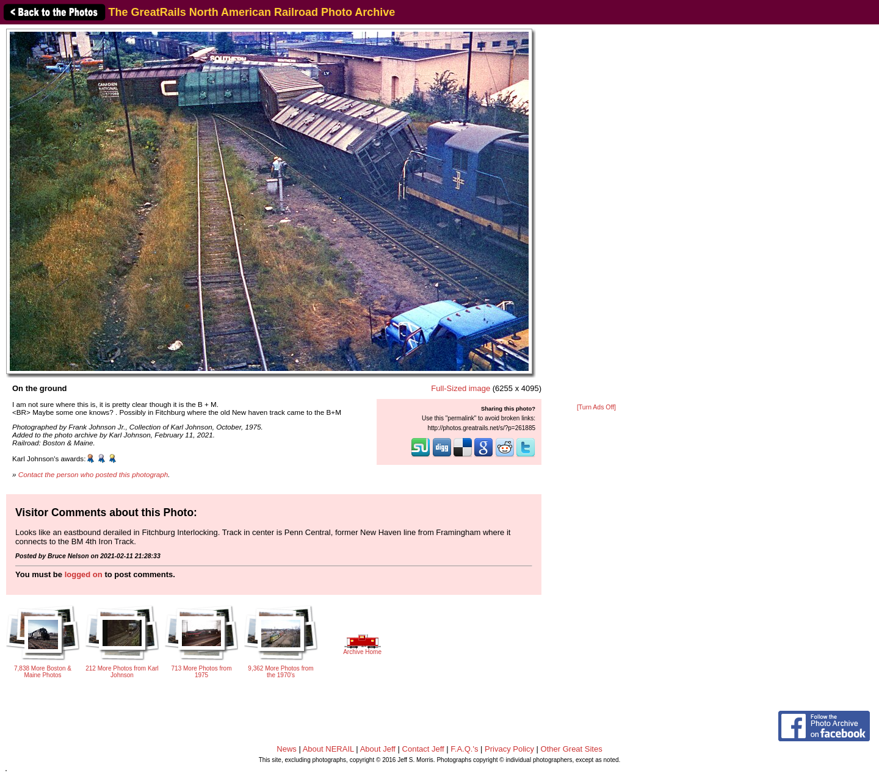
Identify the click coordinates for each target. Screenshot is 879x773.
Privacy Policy (509, 748)
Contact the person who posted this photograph (93, 474)
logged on (84, 574)
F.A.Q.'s (464, 748)
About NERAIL (328, 748)
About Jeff (378, 748)
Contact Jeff (423, 748)
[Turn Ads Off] (596, 407)
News (287, 748)
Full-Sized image (460, 388)
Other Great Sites (571, 748)
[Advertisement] (596, 215)
